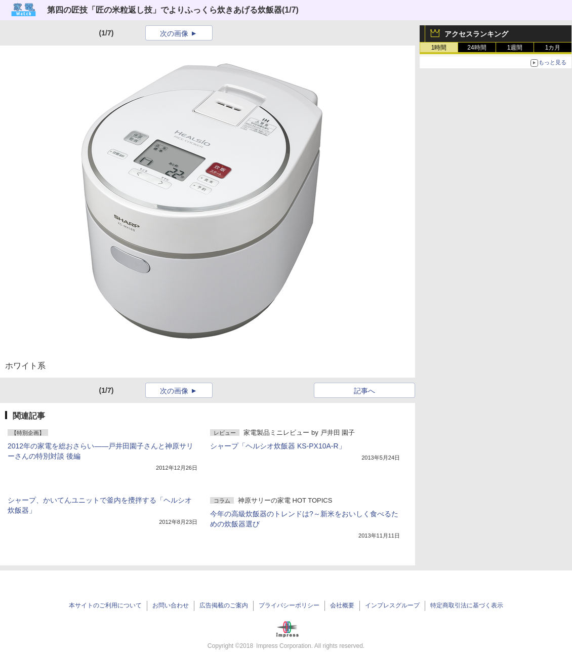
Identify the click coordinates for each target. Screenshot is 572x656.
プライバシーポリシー (289, 605)
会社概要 (342, 605)
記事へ (364, 391)
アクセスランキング (476, 34)
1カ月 (553, 47)
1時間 (439, 47)
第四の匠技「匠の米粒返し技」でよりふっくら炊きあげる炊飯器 (164, 10)
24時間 (476, 47)
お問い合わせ (170, 605)
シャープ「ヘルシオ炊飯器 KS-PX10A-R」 (278, 446)
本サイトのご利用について (105, 605)
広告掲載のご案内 (223, 605)
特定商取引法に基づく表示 (466, 605)
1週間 (515, 47)
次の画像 (174, 33)
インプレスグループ (392, 605)
